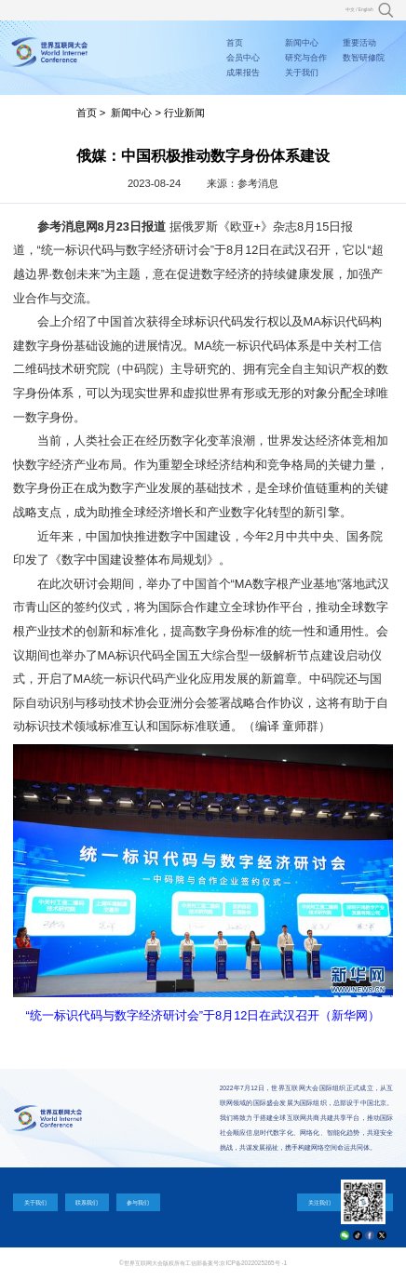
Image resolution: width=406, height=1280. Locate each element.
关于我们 (301, 72)
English (366, 9)
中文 (350, 9)
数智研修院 (364, 57)
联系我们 (86, 1202)
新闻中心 (301, 42)
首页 (234, 42)
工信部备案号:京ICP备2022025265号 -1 (236, 1263)
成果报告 (243, 72)
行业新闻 (184, 112)
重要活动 (359, 42)
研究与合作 (306, 57)
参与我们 (138, 1202)
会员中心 (243, 57)
